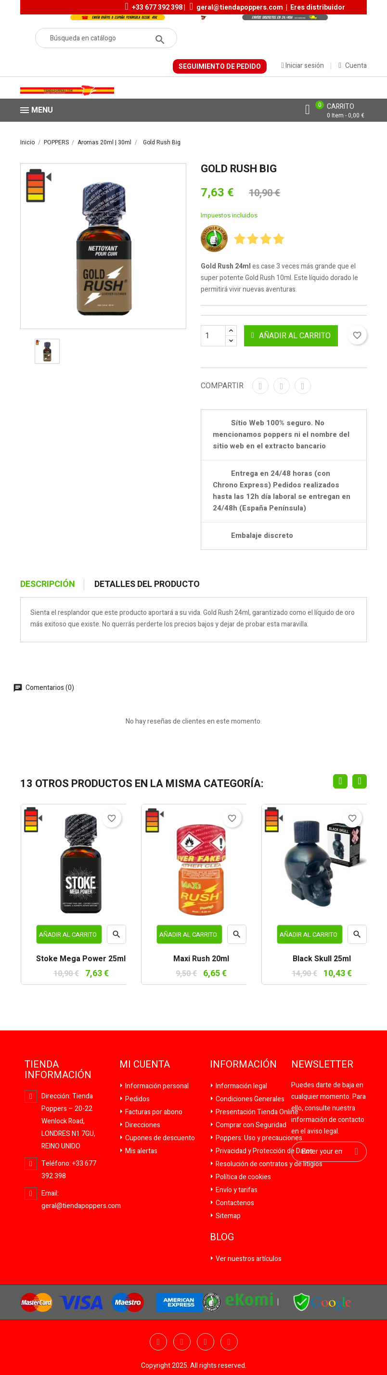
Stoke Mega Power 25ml (81, 959)
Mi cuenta (144, 1064)
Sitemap (227, 1216)
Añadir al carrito (291, 335)
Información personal (156, 1086)
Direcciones (142, 1125)
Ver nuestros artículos (248, 1259)
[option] (47, 351)
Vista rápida (116, 936)
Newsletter (322, 1064)
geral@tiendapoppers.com (239, 7)
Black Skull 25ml (322, 959)
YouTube (205, 1341)
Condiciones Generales (249, 1099)
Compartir (260, 386)
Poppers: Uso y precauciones (258, 1138)
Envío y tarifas (236, 1190)
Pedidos (137, 1099)
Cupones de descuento (159, 1138)
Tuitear (281, 386)
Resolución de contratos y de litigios (268, 1164)
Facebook (158, 1341)
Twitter (182, 1341)
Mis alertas (140, 1151)
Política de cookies (242, 1177)
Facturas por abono (153, 1112)
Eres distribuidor (317, 7)
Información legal (240, 1086)
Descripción (47, 584)
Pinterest (303, 386)
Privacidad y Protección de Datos (263, 1151)
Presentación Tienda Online (256, 1112)
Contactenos (234, 1203)
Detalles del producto (147, 584)
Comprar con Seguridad (250, 1125)
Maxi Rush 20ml (201, 959)
